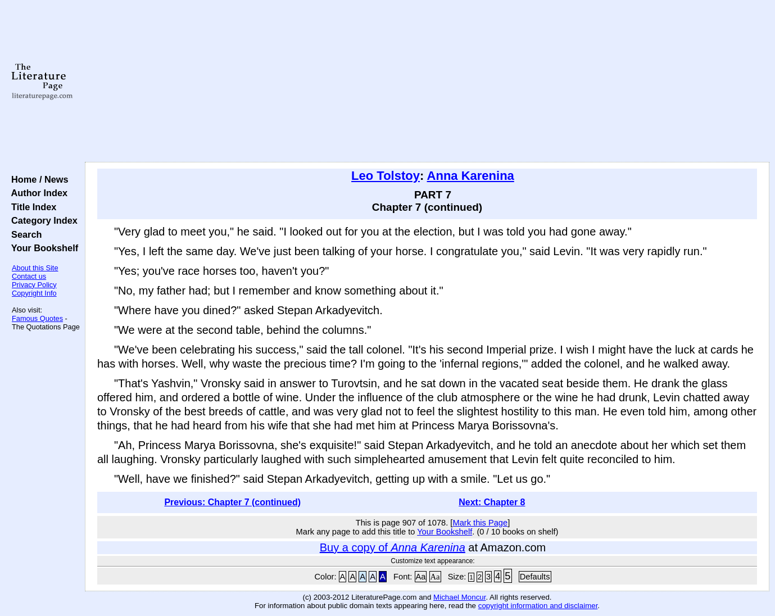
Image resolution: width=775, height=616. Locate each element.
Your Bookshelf (42, 248)
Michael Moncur (459, 597)
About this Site (35, 268)
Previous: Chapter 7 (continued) (232, 502)
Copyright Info (34, 293)
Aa (421, 576)
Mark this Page (479, 522)
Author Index (36, 193)
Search (24, 234)
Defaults (535, 576)
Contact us (29, 276)
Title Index (31, 207)
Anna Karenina (470, 176)
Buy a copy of (392, 547)
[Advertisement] (427, 81)
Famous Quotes (37, 318)
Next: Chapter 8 (492, 502)
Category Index (42, 220)
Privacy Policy (34, 284)
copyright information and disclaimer (538, 605)
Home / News (37, 179)
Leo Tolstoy (385, 176)
